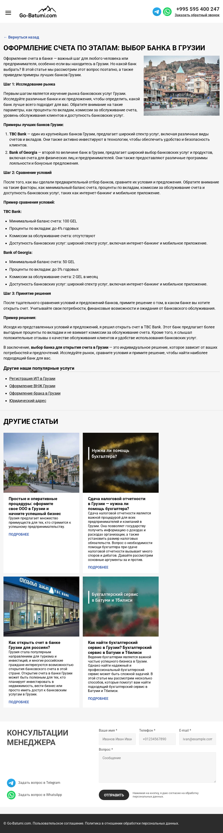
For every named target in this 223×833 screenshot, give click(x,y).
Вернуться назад (21, 37)
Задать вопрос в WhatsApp (34, 795)
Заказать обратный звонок (197, 15)
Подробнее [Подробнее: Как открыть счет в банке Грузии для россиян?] (19, 702)
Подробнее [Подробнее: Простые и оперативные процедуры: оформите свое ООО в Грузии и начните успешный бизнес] (19, 534)
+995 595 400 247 (198, 9)
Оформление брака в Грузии (34, 393)
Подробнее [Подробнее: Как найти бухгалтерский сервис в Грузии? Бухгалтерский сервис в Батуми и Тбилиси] (98, 699)
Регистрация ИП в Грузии (32, 378)
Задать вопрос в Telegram (33, 783)
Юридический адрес (27, 400)
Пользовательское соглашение (58, 823)
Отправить (114, 795)
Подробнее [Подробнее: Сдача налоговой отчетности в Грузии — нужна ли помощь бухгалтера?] (98, 568)
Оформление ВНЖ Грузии (32, 386)
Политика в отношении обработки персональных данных (131, 823)
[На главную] (38, 11)
